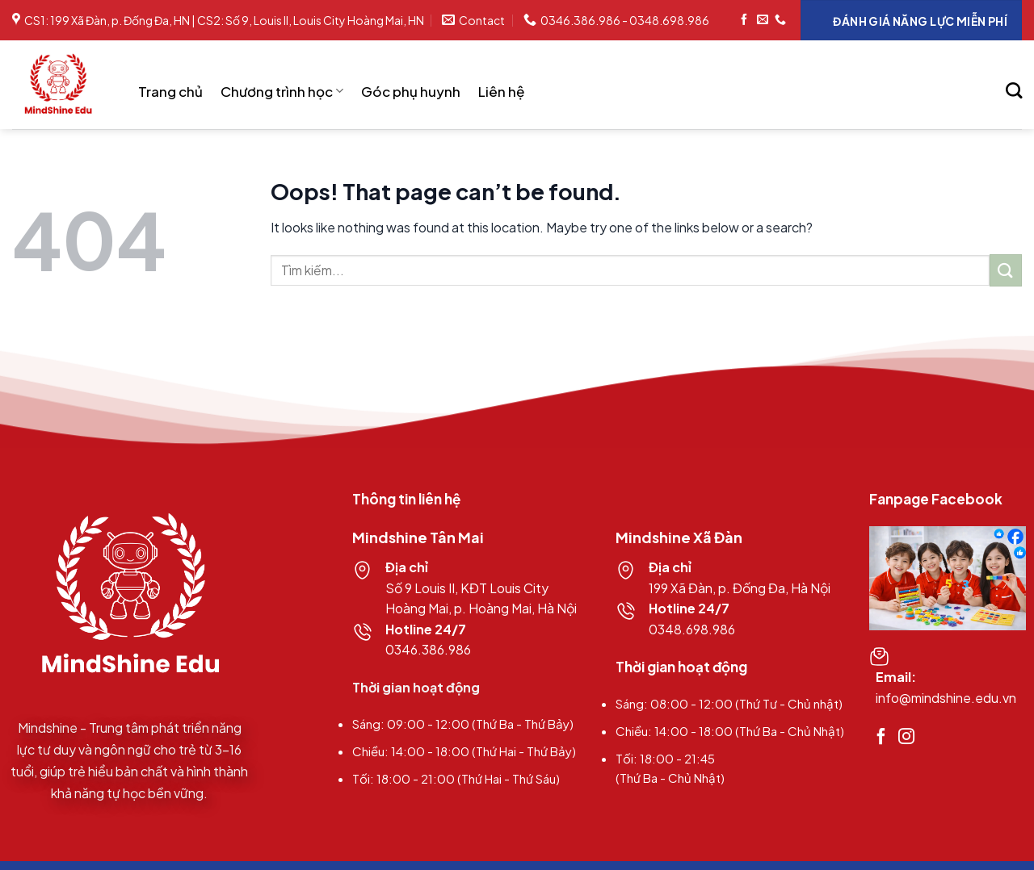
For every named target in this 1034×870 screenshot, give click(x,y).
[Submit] (1006, 270)
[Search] (1014, 90)
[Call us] (780, 20)
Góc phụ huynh (410, 91)
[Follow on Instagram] (906, 738)
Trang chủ (170, 91)
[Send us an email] (762, 20)
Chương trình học (282, 91)
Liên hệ (501, 91)
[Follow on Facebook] (744, 20)
